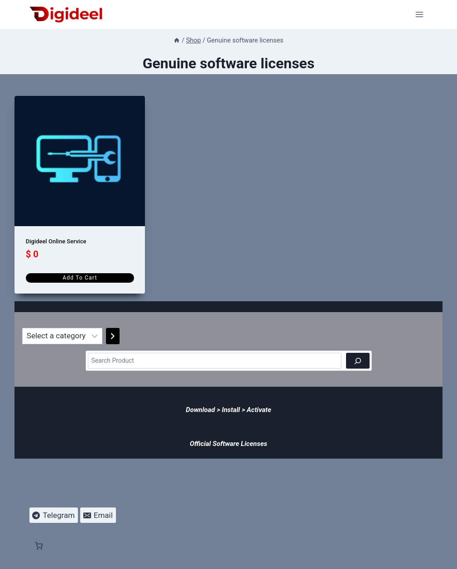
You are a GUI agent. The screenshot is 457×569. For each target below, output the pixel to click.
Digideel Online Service (56, 241)
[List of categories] (62, 336)
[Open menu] (419, 14)
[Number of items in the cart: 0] (24, 424)
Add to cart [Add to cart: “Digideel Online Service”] (80, 278)
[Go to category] (113, 336)
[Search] (358, 361)
